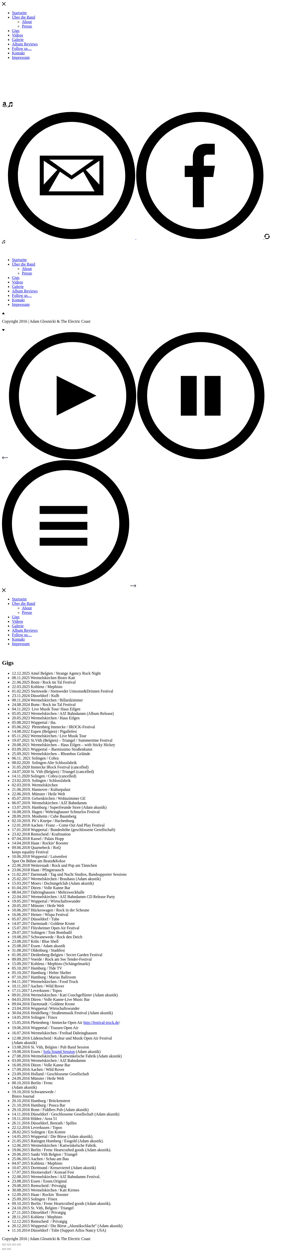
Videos (17, 35)
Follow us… (22, 48)
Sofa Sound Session (59, 1051)
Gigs (15, 31)
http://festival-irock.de (101, 1022)
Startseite (19, 13)
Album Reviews (25, 44)
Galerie (18, 39)
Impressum (21, 57)
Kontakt (18, 53)
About (27, 22)
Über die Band (23, 17)
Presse (27, 26)
